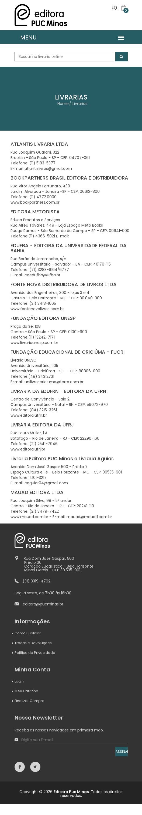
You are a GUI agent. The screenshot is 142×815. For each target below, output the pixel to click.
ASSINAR (122, 751)
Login (19, 681)
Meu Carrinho (26, 691)
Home (63, 103)
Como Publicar (28, 633)
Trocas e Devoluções (33, 642)
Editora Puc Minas (71, 791)
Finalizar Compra (29, 700)
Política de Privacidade (35, 652)
